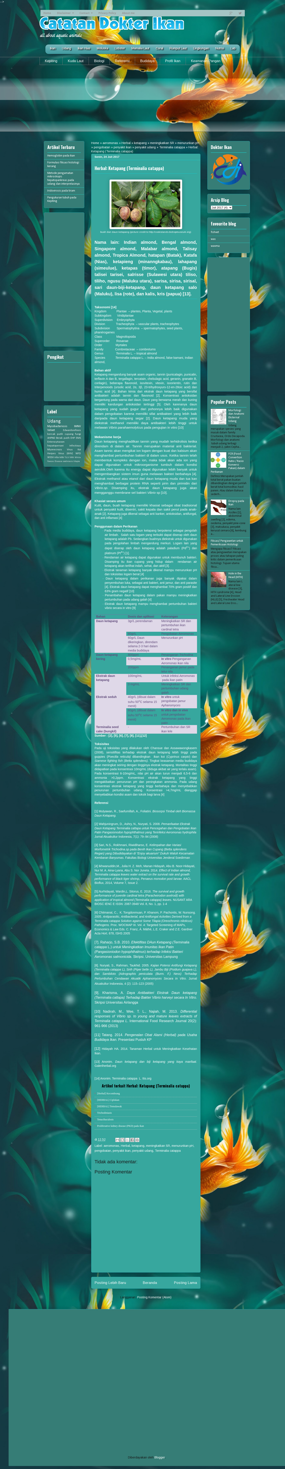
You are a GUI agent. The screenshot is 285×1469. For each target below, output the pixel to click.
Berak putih (63, 438)
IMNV (77, 426)
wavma (215, 246)
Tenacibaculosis (105, 1119)
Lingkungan (201, 48)
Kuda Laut (75, 61)
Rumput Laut (178, 48)
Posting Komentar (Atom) (154, 1297)
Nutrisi (219, 48)
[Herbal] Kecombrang (108, 1093)
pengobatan (102, 147)
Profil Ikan (172, 61)
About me (128, 13)
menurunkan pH (188, 143)
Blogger (159, 1457)
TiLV (67, 457)
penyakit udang (145, 147)
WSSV (50, 457)
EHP (73, 438)
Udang (66, 48)
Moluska (102, 48)
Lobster (120, 48)
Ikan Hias (83, 48)
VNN (71, 457)
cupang (69, 434)
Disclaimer (64, 13)
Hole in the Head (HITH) (235, 575)
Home (47, 13)
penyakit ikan (122, 147)
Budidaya (147, 61)
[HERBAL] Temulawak (109, 1106)
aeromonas (110, 143)
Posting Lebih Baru (110, 1283)
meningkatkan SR (162, 143)
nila (56, 457)
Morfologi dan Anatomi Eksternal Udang (236, 416)
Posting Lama (185, 1283)
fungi (78, 434)
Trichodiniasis (104, 1112)
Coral (159, 48)
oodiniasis (68, 461)
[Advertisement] (143, 101)
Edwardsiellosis (72, 430)
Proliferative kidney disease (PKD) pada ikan (120, 1125)
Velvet (51, 430)
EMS (78, 438)
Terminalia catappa (172, 147)
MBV (61, 457)
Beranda (150, 1283)
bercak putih (55, 434)
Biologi (99, 61)
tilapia (77, 461)
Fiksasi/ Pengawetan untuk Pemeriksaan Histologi (227, 542)
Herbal (126, 143)
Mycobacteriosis (57, 426)
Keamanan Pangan (205, 61)
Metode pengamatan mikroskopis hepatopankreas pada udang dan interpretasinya (63, 179)
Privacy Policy (107, 13)
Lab (233, 48)
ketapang (140, 143)
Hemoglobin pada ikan (61, 155)
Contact (85, 13)
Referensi (122, 61)
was (213, 239)
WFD (78, 453)
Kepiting (51, 61)
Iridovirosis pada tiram (61, 190)
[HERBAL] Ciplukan (108, 1099)
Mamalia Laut (140, 48)
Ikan (52, 48)
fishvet (215, 232)
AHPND (51, 438)
